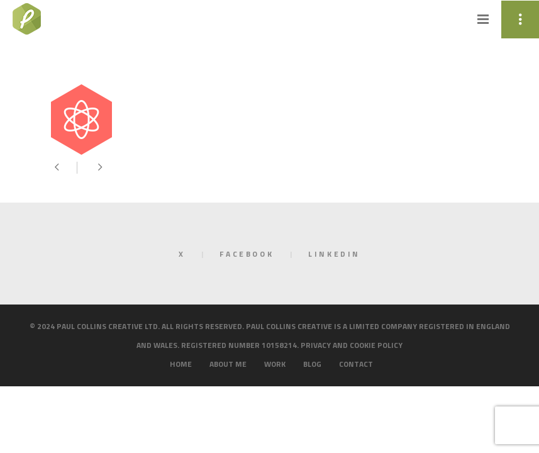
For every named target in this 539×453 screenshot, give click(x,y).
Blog (312, 364)
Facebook (246, 254)
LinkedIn (334, 254)
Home (181, 364)
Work (275, 364)
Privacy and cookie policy (352, 345)
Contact (356, 364)
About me (228, 364)
